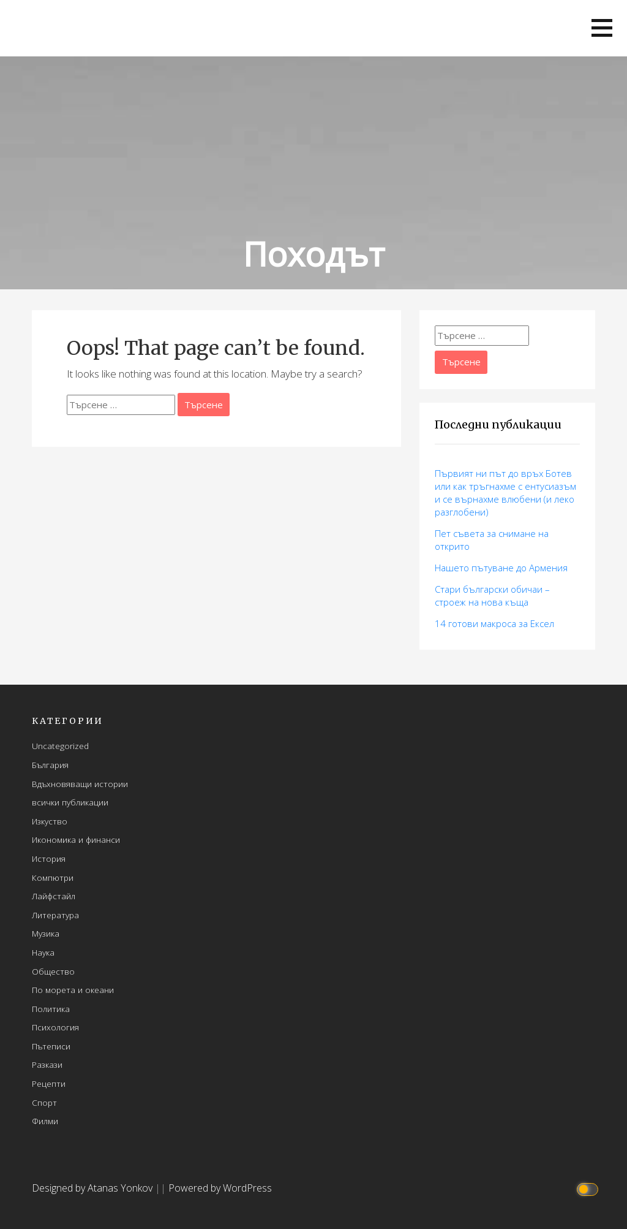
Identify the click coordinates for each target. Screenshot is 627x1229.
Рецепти (49, 1083)
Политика (51, 1008)
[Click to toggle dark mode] (589, 1188)
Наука (43, 952)
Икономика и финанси (76, 839)
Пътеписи (51, 1046)
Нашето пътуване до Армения (501, 567)
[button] (602, 28)
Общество (53, 971)
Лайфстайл (53, 896)
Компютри (52, 877)
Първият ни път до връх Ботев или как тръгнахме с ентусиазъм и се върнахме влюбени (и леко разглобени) (505, 492)
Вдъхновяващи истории (80, 784)
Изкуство (49, 821)
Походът (314, 253)
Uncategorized (60, 745)
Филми (45, 1121)
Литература (55, 915)
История (49, 858)
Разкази (47, 1064)
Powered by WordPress (220, 1188)
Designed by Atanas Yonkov (93, 1188)
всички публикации (70, 802)
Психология (55, 1027)
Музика (45, 933)
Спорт (44, 1102)
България (50, 765)
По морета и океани (73, 989)
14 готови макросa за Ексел (494, 623)
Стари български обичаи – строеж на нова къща (492, 595)
